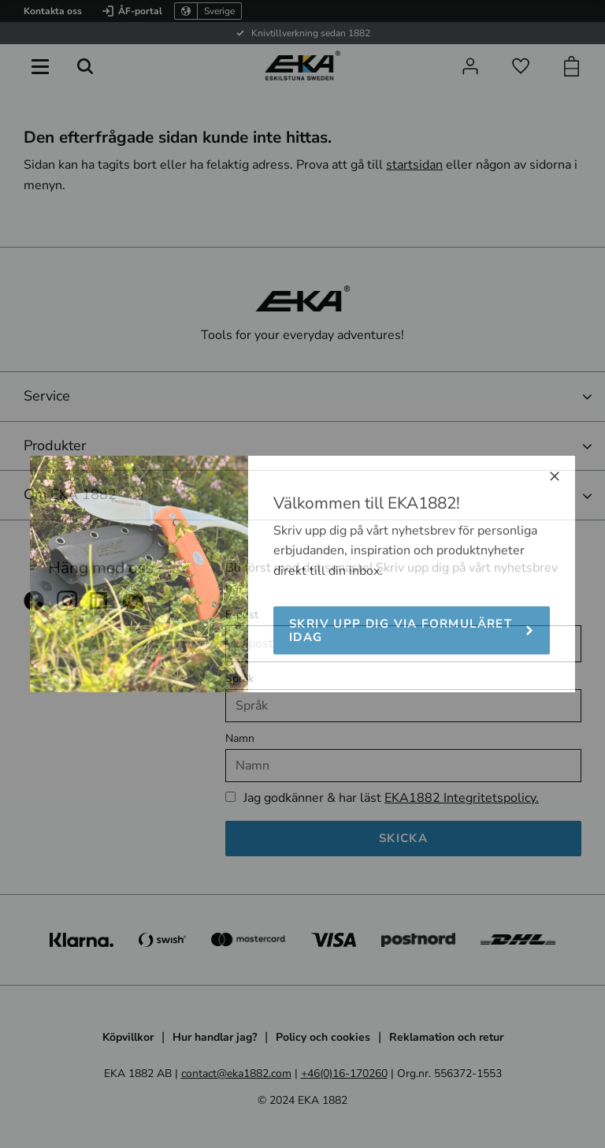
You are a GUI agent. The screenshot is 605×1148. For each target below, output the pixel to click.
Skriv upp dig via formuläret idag (400, 630)
